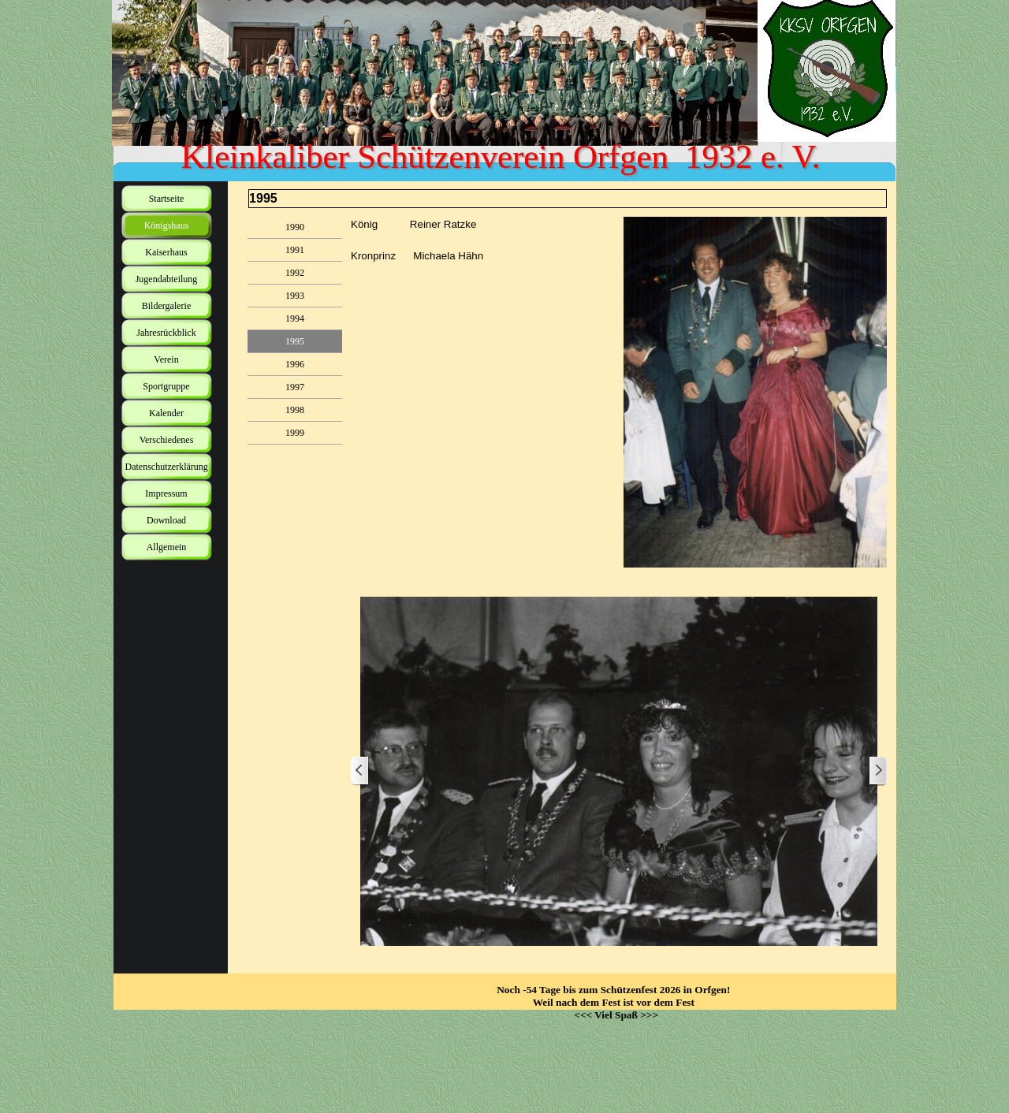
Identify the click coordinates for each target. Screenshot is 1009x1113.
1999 (294, 432)
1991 (294, 249)
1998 (294, 409)
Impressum (166, 493)
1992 (294, 272)
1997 (294, 387)
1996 (294, 364)
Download (166, 520)
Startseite (166, 198)
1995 (294, 341)
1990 (294, 227)
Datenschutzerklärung (166, 466)
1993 (294, 295)
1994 (294, 318)
